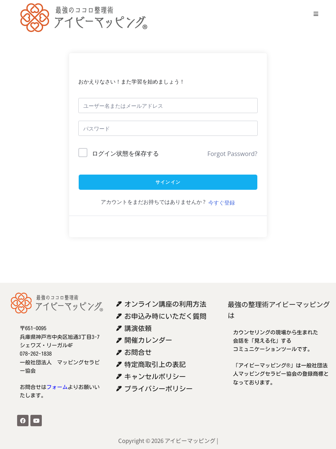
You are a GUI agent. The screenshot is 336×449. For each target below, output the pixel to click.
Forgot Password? (232, 154)
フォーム (57, 387)
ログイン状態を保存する (125, 153)
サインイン (168, 182)
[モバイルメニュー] (313, 13)
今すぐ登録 (221, 202)
